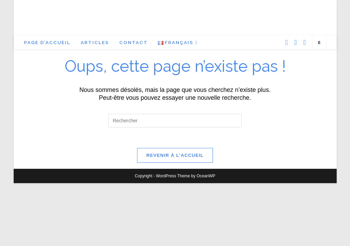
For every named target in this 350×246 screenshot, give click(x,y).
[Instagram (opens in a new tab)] (295, 42)
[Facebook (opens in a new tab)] (287, 42)
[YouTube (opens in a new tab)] (304, 42)
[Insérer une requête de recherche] (175, 120)
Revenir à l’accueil (175, 155)
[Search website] (319, 43)
